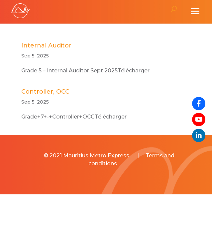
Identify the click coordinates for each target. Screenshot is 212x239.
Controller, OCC (45, 91)
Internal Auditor (46, 45)
